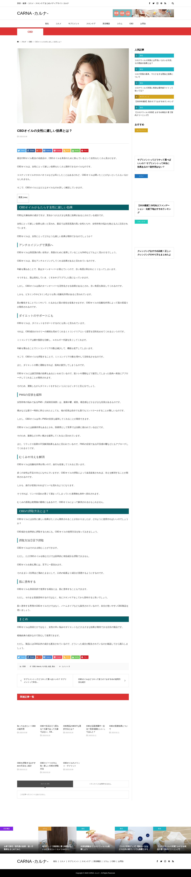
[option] (19, 840)
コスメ (58, 24)
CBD (131, 24)
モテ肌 (44, 666)
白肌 (49, 666)
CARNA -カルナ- (32, 13)
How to (38, 666)
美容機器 (106, 24)
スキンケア (91, 24)
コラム (119, 24)
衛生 (47, 24)
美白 (53, 666)
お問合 (143, 24)
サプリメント (73, 24)
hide (25, 197)
